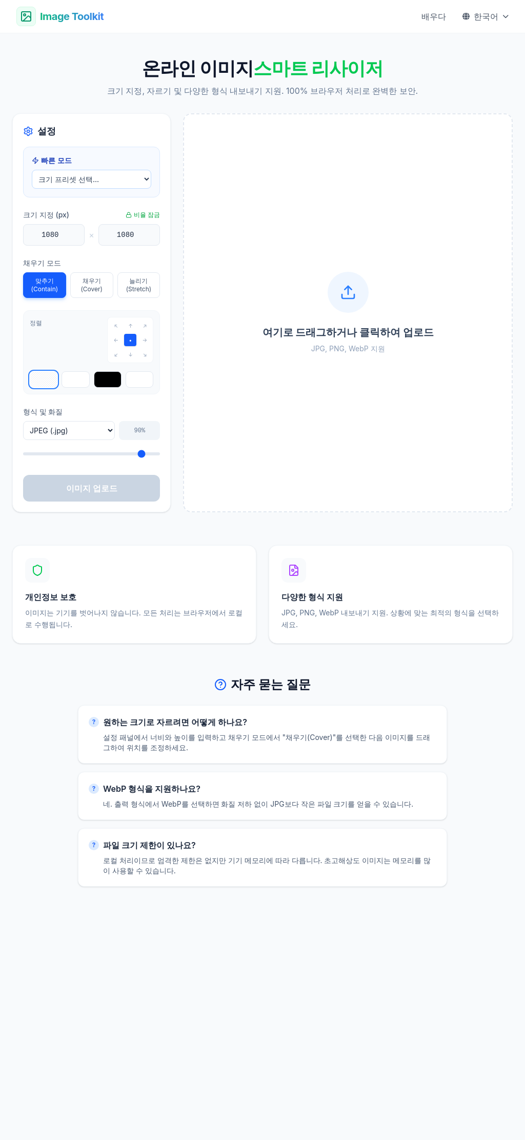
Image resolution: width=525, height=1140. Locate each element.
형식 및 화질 (43, 411)
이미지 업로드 (91, 488)
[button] (348, 312)
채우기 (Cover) (91, 285)
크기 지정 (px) (46, 214)
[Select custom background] (139, 379)
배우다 (433, 16)
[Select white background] (75, 379)
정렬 (36, 323)
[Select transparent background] (43, 379)
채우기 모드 (42, 262)
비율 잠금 (143, 214)
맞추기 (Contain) (44, 285)
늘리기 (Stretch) (138, 285)
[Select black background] (108, 379)
